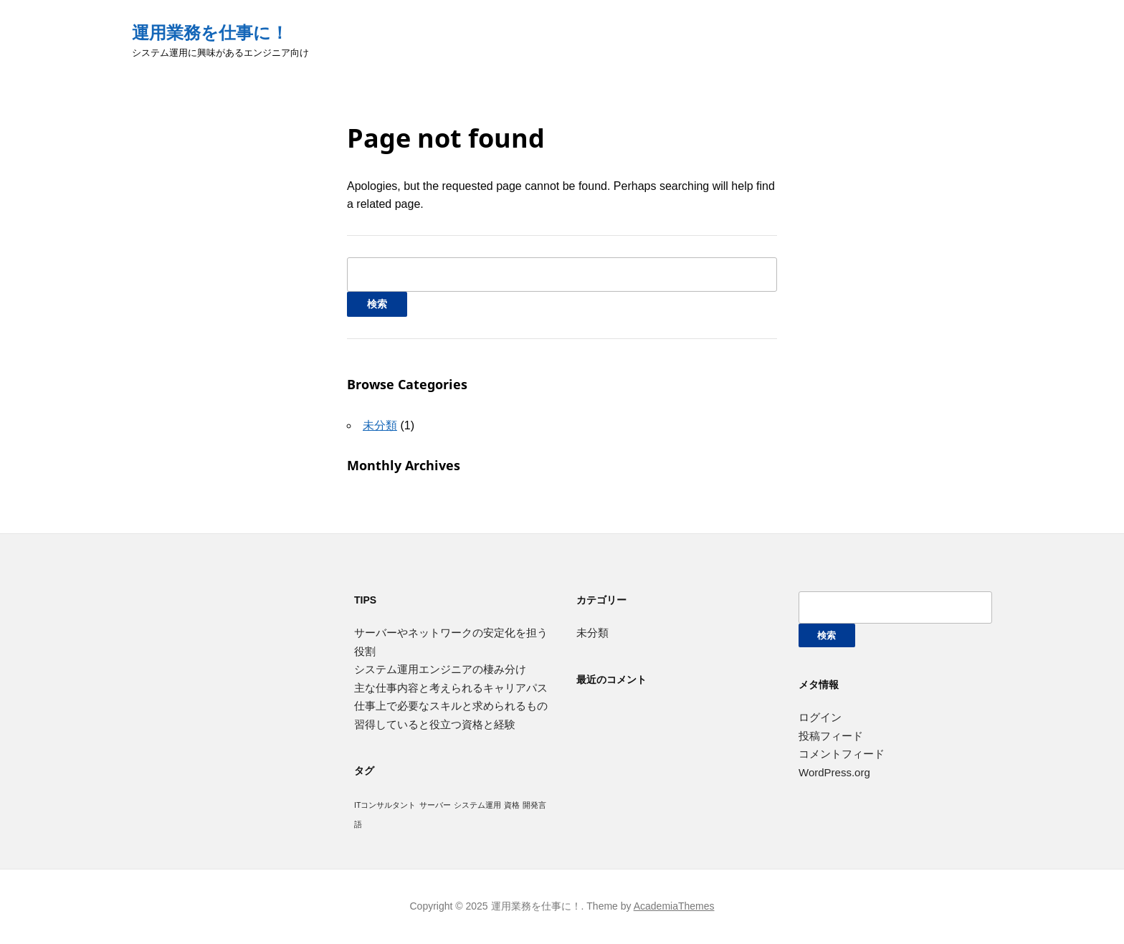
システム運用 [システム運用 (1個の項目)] (477, 805)
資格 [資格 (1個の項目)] (512, 805)
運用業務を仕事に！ (210, 32)
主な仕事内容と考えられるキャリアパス (451, 688)
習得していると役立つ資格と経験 (434, 724)
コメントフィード (842, 754)
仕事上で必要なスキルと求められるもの (451, 706)
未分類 (380, 425)
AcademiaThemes (674, 906)
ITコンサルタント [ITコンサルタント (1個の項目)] (385, 805)
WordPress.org (834, 772)
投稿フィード (831, 736)
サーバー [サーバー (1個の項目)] (435, 805)
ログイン (820, 717)
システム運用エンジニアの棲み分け (440, 669)
